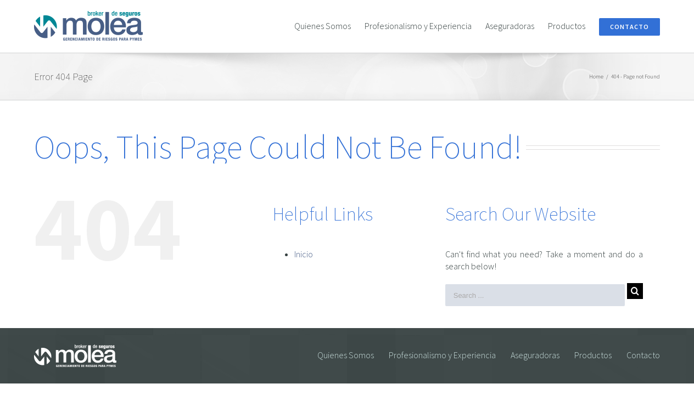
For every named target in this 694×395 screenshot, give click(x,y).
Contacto (643, 354)
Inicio (303, 254)
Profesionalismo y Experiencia (442, 354)
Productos (593, 354)
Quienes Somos (345, 354)
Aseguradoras (535, 354)
